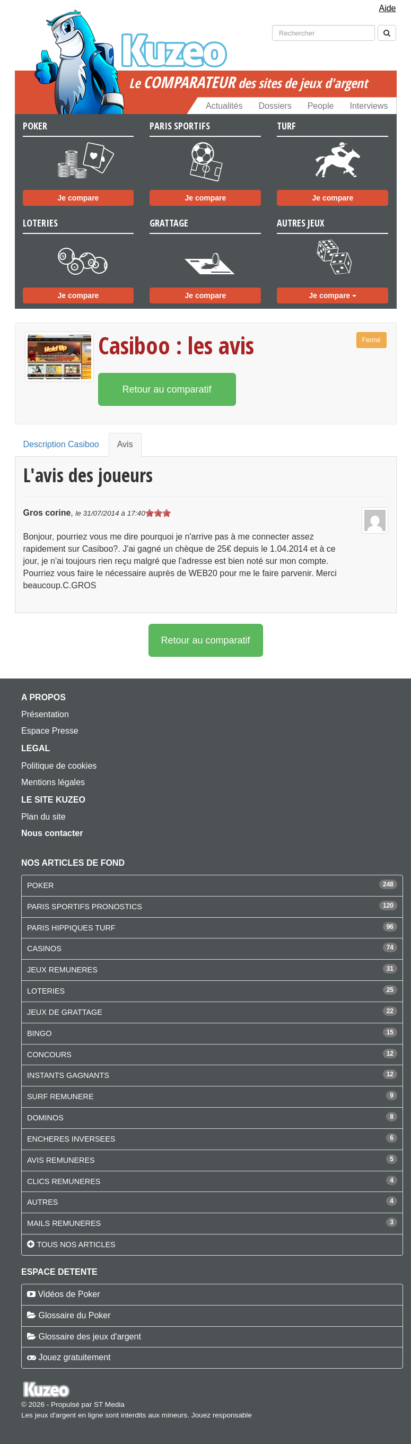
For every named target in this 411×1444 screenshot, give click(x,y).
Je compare (78, 198)
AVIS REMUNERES (61, 1160)
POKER (40, 885)
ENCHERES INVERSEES (71, 1139)
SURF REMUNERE (60, 1096)
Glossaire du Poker (74, 1315)
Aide (387, 8)
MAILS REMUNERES (64, 1223)
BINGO (39, 1033)
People (321, 105)
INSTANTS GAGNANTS (68, 1075)
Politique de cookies (59, 765)
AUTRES (42, 1202)
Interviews (368, 105)
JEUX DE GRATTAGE (64, 1012)
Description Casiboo (61, 444)
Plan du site (43, 816)
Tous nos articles (76, 1244)
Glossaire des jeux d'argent (89, 1336)
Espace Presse (49, 730)
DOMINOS (45, 1118)
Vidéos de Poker (69, 1294)
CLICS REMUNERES (63, 1181)
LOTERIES (46, 991)
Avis (125, 444)
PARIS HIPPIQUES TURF (71, 928)
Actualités (224, 105)
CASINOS (44, 948)
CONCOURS (49, 1054)
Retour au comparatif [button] (167, 389)
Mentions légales (53, 782)
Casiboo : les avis (176, 345)
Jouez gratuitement (74, 1357)
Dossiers (274, 105)
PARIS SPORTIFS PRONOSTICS (84, 906)
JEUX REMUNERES (62, 969)
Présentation (45, 714)
